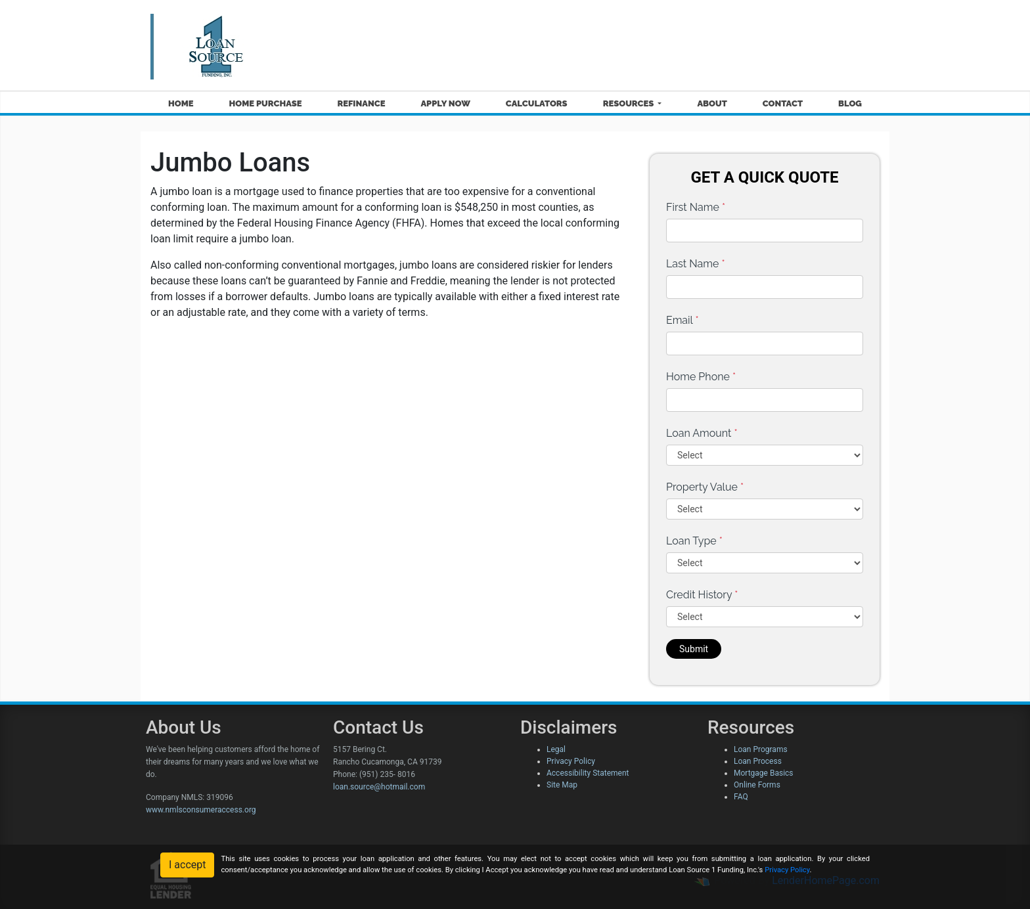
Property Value (705, 487)
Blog (850, 103)
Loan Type (694, 541)
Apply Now (445, 103)
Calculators (537, 103)
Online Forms (757, 784)
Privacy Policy (571, 761)
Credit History (702, 594)
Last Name (695, 263)
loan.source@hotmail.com (379, 786)
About (712, 103)
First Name (695, 207)
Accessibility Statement (588, 773)
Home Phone (701, 376)
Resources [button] (629, 103)
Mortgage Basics (764, 773)
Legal (556, 749)
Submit (693, 649)
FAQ (741, 796)
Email (682, 320)
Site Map (562, 784)
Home (181, 103)
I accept (187, 864)
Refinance (361, 103)
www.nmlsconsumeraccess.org (201, 809)
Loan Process (758, 761)
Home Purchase (265, 103)
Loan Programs (761, 749)
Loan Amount (702, 433)
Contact (783, 103)
